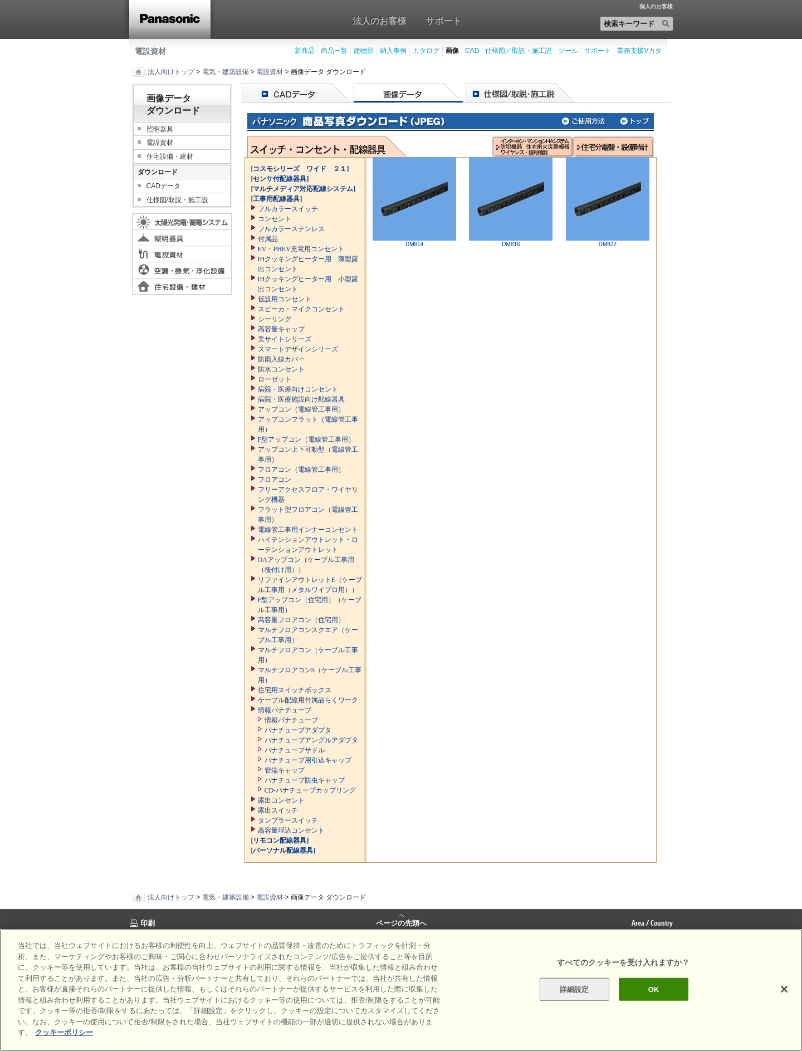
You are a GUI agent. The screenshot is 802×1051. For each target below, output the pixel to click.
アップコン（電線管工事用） (301, 409)
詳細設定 (574, 989)
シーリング (274, 319)
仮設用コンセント (284, 299)
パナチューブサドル (295, 750)
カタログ (426, 51)
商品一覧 (334, 51)
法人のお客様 (379, 21)
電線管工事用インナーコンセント (308, 530)
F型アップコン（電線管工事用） (306, 439)
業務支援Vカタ (639, 51)
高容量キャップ (281, 329)
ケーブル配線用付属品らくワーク (308, 700)
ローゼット (274, 379)
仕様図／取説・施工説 (518, 51)
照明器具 (159, 129)
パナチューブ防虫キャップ (305, 780)
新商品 (305, 51)
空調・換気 (182, 270)
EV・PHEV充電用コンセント (301, 249)
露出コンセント (281, 800)
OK (653, 989)
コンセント (274, 219)
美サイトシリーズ (284, 339)
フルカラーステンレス (291, 229)
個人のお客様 (656, 6)
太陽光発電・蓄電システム (182, 221)
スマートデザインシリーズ (298, 349)
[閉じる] (784, 989)
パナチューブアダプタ (298, 730)
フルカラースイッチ (288, 209)
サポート (443, 21)
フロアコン (274, 479)
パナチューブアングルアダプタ (311, 740)
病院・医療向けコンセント (298, 389)
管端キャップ (285, 770)
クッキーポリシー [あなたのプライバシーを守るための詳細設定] (64, 1032)
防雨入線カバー (281, 359)
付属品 (268, 239)
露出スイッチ (278, 810)
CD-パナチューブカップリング (310, 790)
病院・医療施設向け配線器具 (301, 399)
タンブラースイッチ (288, 820)
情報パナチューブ (284, 710)
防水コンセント (281, 369)
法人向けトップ (171, 72)
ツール (568, 51)
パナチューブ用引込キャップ (308, 760)
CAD (472, 51)
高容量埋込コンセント (291, 830)
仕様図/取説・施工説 (177, 200)
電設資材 (150, 51)
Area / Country (652, 923)
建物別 (364, 51)
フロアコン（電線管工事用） (301, 469)
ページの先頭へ (401, 922)
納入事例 (393, 51)
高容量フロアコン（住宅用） (301, 620)
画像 (452, 51)
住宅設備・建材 (169, 156)
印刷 (147, 923)
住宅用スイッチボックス (294, 690)
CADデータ (163, 186)
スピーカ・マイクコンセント (301, 309)
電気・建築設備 (225, 72)
